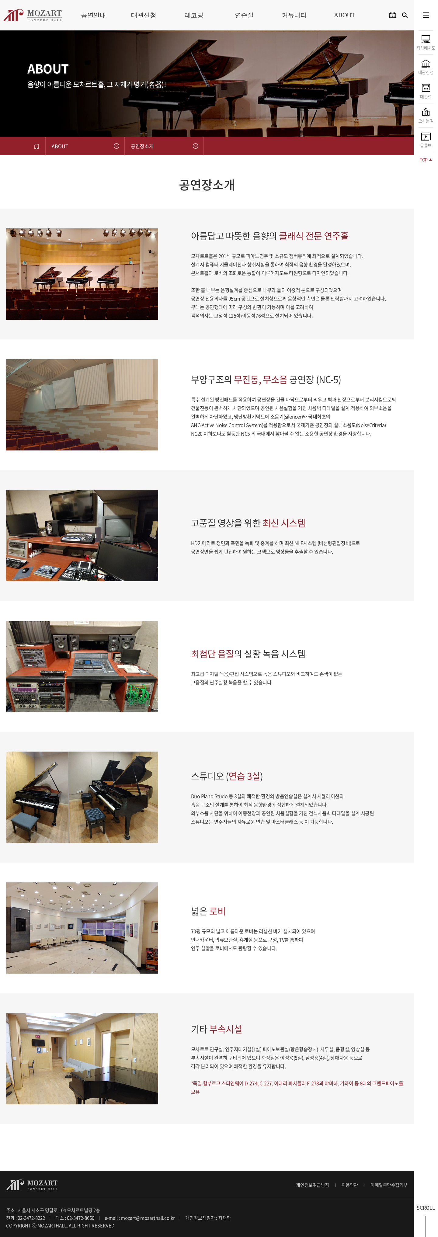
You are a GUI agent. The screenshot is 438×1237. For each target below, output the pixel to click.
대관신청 (143, 15)
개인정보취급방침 (312, 1185)
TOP (426, 159)
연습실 (244, 15)
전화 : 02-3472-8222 (25, 1217)
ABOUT (344, 15)
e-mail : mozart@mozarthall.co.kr (140, 1217)
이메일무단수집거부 (389, 1185)
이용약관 (350, 1185)
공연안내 (93, 15)
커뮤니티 (294, 15)
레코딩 (194, 15)
